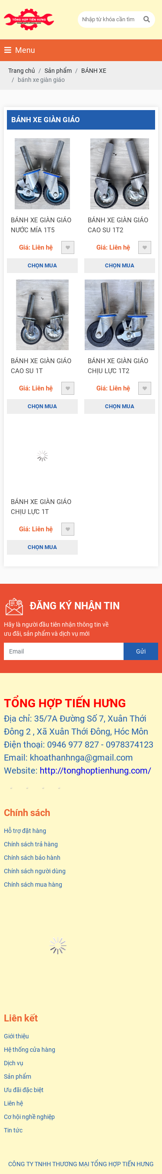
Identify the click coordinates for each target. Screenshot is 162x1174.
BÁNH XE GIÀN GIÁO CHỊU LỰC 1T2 (118, 366)
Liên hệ (13, 1103)
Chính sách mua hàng (33, 884)
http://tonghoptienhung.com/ (95, 770)
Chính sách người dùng (35, 871)
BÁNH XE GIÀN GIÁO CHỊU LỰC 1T (41, 507)
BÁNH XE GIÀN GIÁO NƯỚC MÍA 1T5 (41, 225)
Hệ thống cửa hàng (29, 1049)
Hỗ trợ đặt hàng (25, 830)
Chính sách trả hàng (31, 844)
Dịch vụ (13, 1063)
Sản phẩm (17, 1076)
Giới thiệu (16, 1036)
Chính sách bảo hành (32, 857)
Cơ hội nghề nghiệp (29, 1116)
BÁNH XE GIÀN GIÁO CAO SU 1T (41, 366)
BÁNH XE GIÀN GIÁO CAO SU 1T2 (118, 225)
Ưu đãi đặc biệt (24, 1089)
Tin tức (13, 1130)
